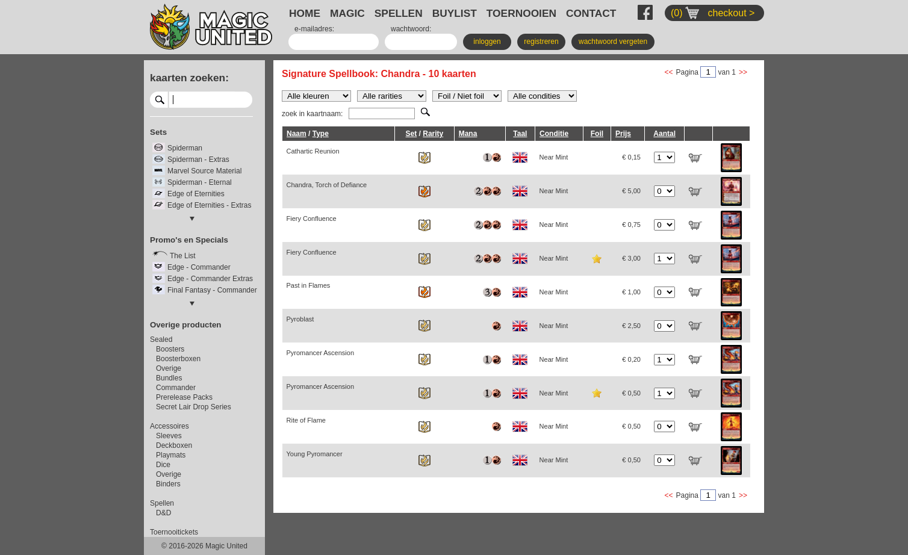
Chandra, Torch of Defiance (327, 184)
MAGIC (347, 13)
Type (321, 133)
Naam (296, 133)
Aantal (664, 133)
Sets (158, 132)
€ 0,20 (631, 359)
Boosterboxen (178, 359)
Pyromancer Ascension (321, 352)
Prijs (623, 133)
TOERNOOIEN (521, 13)
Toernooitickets (174, 532)
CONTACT (591, 13)
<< (669, 72)
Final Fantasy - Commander (212, 290)
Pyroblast (300, 319)
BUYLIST (454, 13)
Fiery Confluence (312, 218)
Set (411, 133)
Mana (468, 133)
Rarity (433, 133)
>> (743, 72)
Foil (597, 133)
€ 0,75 (631, 224)
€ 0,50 (631, 393)
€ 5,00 (631, 190)
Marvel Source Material (204, 171)
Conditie (554, 133)
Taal (520, 133)
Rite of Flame (306, 420)
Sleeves (169, 436)
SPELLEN (399, 13)
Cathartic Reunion (313, 151)
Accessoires (169, 426)
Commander (176, 387)
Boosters (170, 349)
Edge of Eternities (196, 194)
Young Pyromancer (315, 453)
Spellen (162, 503)
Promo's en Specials (189, 239)
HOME (304, 13)
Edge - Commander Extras (210, 278)
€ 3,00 (631, 258)
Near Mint (554, 157)
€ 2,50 (631, 325)
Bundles (169, 378)
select (248, 99)
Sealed (161, 339)
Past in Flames (309, 285)
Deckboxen (174, 445)
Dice (163, 464)
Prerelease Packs (184, 397)
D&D (163, 513)
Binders (168, 484)
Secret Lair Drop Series (193, 407)
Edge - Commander (199, 267)
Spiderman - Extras (198, 159)
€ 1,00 (631, 292)
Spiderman (184, 148)
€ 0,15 (631, 157)
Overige (168, 368)
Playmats (170, 455)
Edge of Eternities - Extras (209, 205)
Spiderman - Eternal (199, 182)
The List (183, 256)
